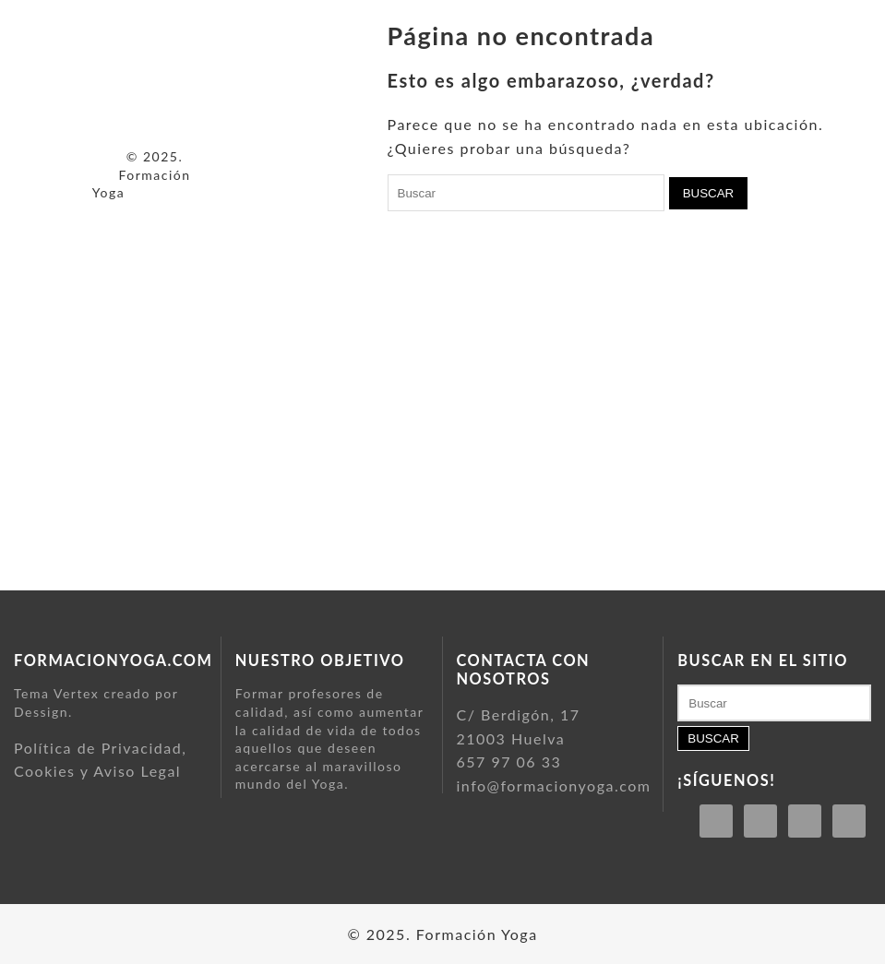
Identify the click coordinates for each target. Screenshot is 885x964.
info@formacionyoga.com (554, 785)
